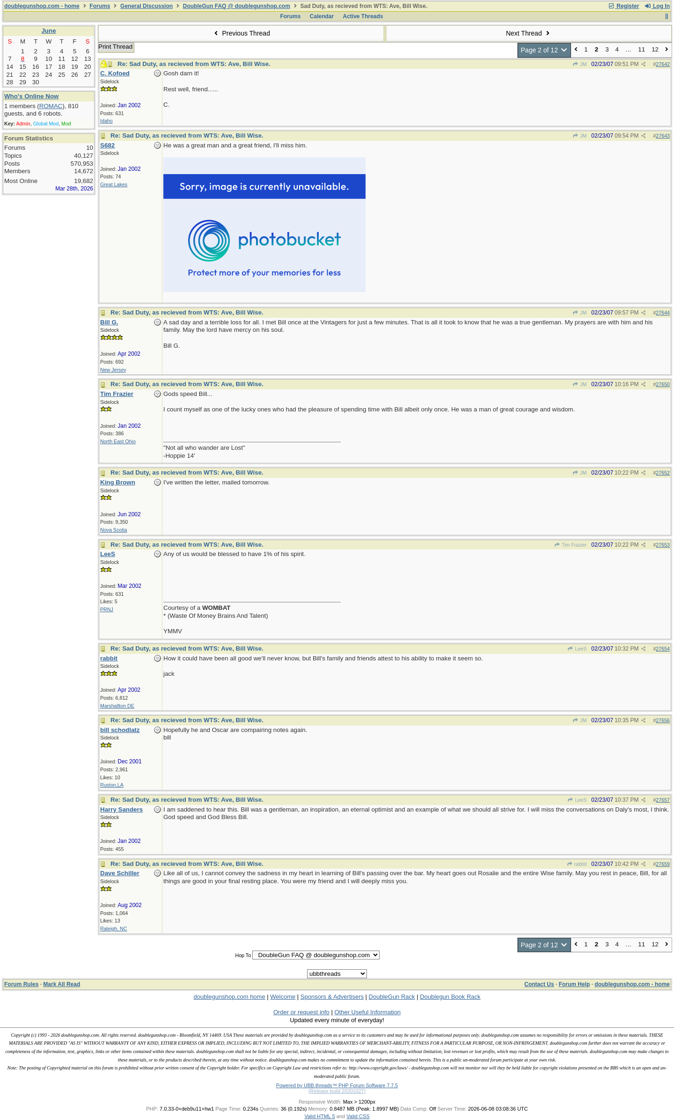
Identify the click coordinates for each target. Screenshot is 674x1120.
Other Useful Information (367, 1012)
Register (623, 6)
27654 (663, 649)
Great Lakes (113, 184)
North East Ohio (118, 441)
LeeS (576, 649)
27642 (663, 64)
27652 (663, 473)
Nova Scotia (113, 530)
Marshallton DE (117, 706)
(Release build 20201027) (337, 1091)
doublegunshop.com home (229, 996)
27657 (663, 800)
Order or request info (301, 1012)
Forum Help (574, 984)
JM (579, 64)
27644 (663, 312)
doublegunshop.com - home (42, 6)
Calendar (322, 16)
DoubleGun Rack (392, 996)
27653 (663, 545)
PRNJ (106, 609)
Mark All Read (61, 984)
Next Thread (529, 33)
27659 (663, 864)
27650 (663, 384)
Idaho (106, 121)
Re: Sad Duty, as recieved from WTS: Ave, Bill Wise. (194, 63)
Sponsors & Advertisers (332, 996)
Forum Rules (21, 984)
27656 (663, 720)
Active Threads (363, 16)
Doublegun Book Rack (450, 996)
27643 (663, 136)
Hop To (243, 955)
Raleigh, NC (113, 928)
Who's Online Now (31, 96)
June (48, 30)
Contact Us (539, 984)
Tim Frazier (570, 545)
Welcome (282, 996)
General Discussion (146, 6)
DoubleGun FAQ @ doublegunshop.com (236, 6)
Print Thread (115, 46)
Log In (657, 6)
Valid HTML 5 (319, 1116)
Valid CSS (357, 1116)
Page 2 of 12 (544, 50)
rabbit (576, 864)
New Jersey (113, 370)
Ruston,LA (112, 785)
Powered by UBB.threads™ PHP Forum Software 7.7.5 (337, 1085)
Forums (99, 6)
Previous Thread (241, 33)
